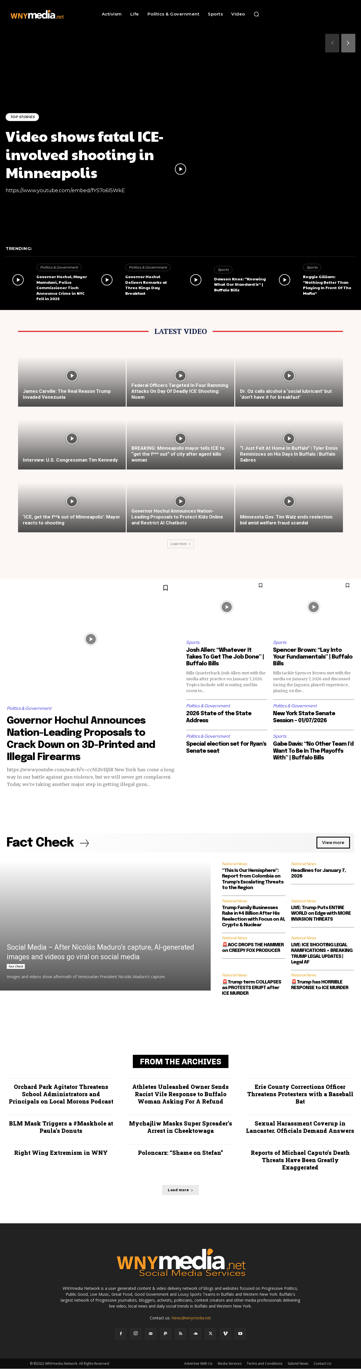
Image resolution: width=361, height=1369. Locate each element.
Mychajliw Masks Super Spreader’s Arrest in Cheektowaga (180, 1127)
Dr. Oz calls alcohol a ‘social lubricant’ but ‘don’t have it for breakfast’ (286, 394)
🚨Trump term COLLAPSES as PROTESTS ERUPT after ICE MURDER (251, 988)
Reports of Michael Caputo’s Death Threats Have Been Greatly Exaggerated (300, 1160)
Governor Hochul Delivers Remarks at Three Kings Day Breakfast (146, 285)
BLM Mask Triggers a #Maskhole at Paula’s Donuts (61, 1127)
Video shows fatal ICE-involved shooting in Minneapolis (88, 154)
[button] (256, 14)
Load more (180, 544)
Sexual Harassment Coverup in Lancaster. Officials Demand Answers (300, 1127)
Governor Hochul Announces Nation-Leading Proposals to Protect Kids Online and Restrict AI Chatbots (177, 517)
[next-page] (348, 43)
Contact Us (322, 1363)
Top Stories (22, 117)
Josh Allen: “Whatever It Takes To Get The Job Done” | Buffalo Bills (225, 657)
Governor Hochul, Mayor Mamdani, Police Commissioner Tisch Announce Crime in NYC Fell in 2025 (61, 287)
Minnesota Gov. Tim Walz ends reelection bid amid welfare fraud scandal (286, 520)
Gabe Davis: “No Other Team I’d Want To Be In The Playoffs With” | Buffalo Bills (312, 751)
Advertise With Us (198, 1363)
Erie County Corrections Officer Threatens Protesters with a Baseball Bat (300, 1094)
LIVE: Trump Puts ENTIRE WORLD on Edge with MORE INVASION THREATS (321, 914)
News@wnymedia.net (191, 1318)
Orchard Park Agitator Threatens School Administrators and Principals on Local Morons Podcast (61, 1094)
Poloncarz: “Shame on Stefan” (180, 1153)
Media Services (229, 1363)
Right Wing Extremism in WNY (61, 1153)
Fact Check (15, 967)
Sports (223, 269)
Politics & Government (59, 267)
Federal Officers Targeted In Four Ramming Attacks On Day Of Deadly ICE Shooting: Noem (179, 391)
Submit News (298, 1363)
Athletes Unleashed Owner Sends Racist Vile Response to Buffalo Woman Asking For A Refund (180, 1094)
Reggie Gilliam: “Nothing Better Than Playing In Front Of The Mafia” (327, 285)
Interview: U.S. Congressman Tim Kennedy (70, 460)
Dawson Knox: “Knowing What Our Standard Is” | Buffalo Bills (240, 284)
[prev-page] (332, 43)
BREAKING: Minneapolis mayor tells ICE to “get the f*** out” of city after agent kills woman (177, 454)
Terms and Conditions (264, 1363)
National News (234, 864)
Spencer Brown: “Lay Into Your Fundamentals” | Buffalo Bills (313, 657)
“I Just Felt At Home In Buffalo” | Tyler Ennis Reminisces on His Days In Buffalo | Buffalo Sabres (289, 454)
